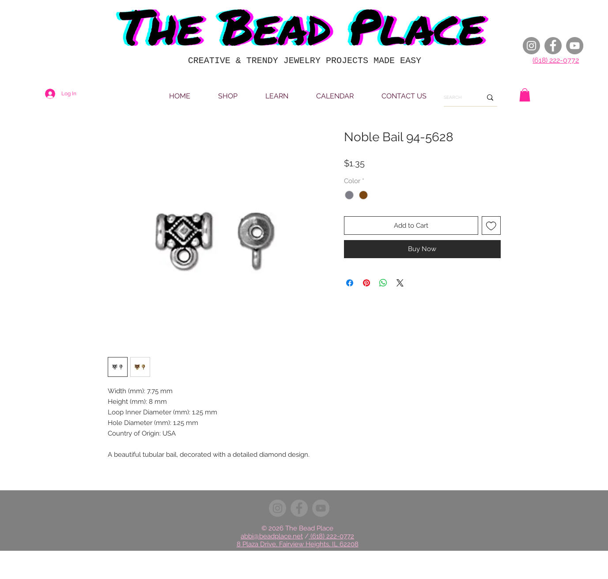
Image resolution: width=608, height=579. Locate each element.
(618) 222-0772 (555, 60)
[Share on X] (400, 283)
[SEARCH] (456, 97)
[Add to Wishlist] (491, 225)
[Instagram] (531, 45)
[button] (524, 95)
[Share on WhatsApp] (383, 283)
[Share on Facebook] (349, 283)
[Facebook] (553, 45)
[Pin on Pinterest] (366, 283)
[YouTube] (574, 45)
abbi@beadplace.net (272, 536)
